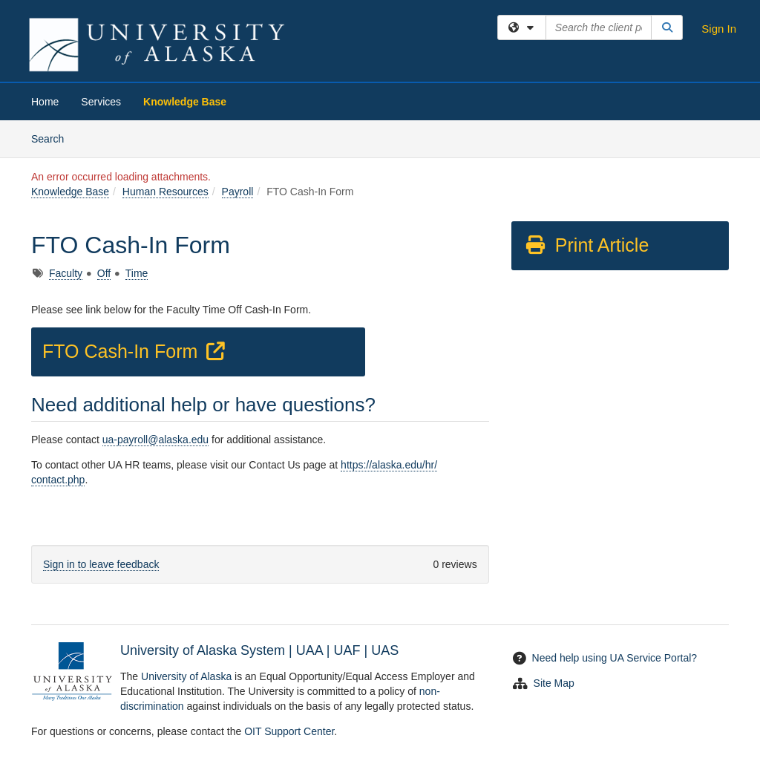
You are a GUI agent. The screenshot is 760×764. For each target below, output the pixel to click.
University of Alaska (186, 676)
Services (101, 102)
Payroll (238, 191)
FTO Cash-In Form (136, 351)
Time (136, 273)
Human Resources (165, 191)
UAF (346, 650)
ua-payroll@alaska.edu (155, 439)
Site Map (554, 683)
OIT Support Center (289, 731)
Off (104, 273)
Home (45, 102)
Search (53, 138)
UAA (309, 650)
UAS (385, 650)
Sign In (718, 28)
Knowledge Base (184, 102)
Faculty (65, 273)
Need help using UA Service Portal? (615, 658)
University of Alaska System (202, 650)
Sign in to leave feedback (101, 564)
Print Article (586, 245)
